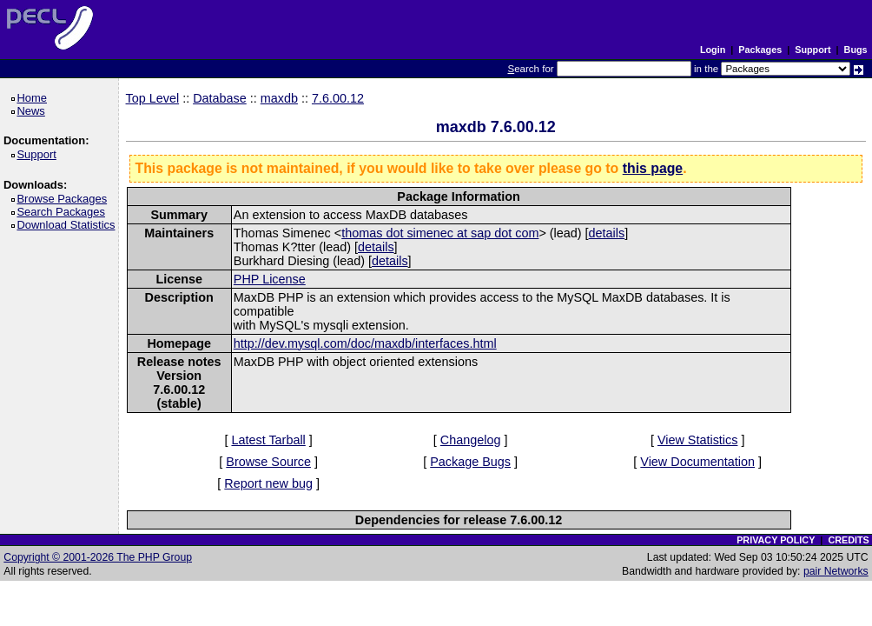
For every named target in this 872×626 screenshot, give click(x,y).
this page (653, 168)
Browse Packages (65, 198)
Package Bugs (470, 462)
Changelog (470, 440)
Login (712, 49)
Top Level (153, 98)
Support (812, 49)
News (33, 110)
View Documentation (697, 462)
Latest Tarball (268, 440)
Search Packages (63, 211)
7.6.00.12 (338, 98)
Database (220, 98)
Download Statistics (69, 224)
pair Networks (836, 571)
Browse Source (268, 462)
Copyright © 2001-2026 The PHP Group (97, 557)
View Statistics (697, 440)
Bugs (856, 49)
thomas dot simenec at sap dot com (439, 233)
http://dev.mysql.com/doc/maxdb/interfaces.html (365, 343)
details (607, 233)
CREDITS (848, 540)
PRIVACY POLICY (776, 540)
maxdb (279, 98)
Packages (760, 49)
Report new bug (268, 483)
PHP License (270, 279)
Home (34, 97)
